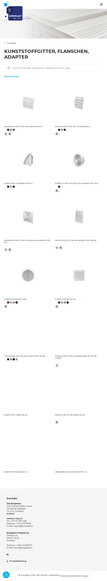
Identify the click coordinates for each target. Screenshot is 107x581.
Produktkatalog (16, 561)
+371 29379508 (23, 523)
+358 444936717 (24, 545)
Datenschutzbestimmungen (74, 576)
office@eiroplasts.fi (23, 548)
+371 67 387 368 (19, 521)
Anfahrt (11, 513)
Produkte (11, 43)
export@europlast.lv (23, 526)
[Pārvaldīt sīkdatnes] (6, 574)
